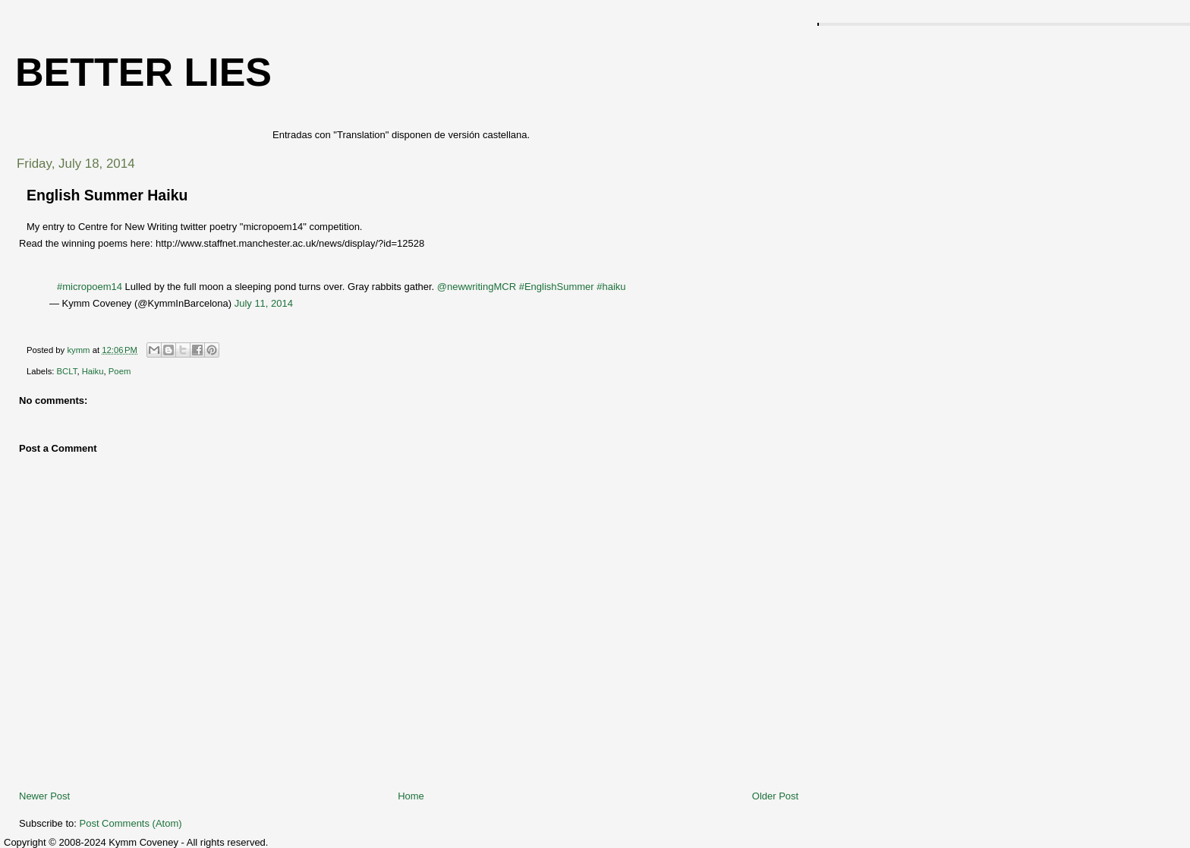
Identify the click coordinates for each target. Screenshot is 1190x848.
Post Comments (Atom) (131, 823)
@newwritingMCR (476, 286)
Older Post (775, 796)
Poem (120, 371)
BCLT (67, 371)
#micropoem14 (89, 286)
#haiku (611, 286)
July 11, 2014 (264, 303)
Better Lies (143, 72)
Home (411, 796)
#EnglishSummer (556, 286)
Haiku (93, 371)
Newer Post (44, 796)
